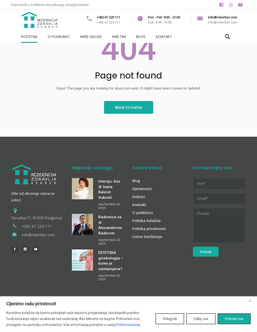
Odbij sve (200, 318)
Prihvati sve (234, 318)
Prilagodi (170, 318)
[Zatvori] (252, 301)
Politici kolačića (128, 325)
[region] (128, 314)
